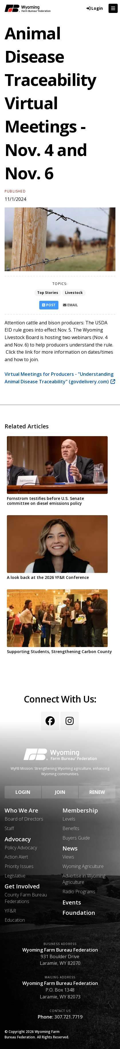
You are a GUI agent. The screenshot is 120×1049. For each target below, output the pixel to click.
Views (68, 857)
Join (60, 792)
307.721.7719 (68, 1017)
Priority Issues (19, 866)
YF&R (10, 911)
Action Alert (16, 857)
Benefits (70, 828)
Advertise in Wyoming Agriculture (83, 879)
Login (22, 792)
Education (15, 920)
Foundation (78, 913)
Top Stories (47, 292)
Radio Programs (78, 891)
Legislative (15, 876)
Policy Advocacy (21, 847)
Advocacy (18, 839)
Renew (97, 792)
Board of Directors (24, 819)
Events (71, 902)
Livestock (74, 292)
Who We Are (21, 810)
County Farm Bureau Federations (26, 898)
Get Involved (22, 886)
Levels (68, 819)
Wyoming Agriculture (83, 866)
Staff (9, 828)
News (70, 848)
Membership (80, 810)
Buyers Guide (76, 838)
